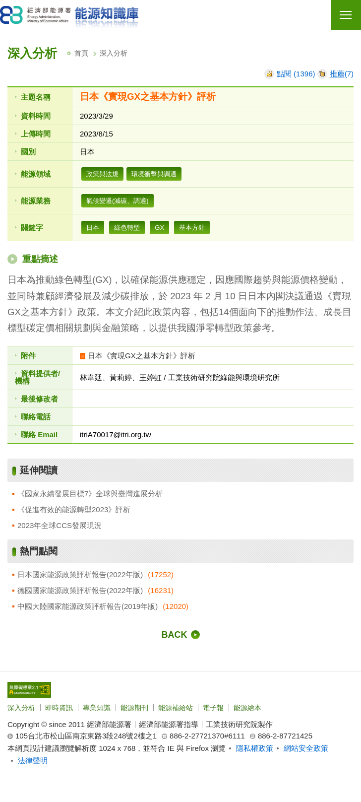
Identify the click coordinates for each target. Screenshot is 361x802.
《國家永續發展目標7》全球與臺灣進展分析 (90, 493)
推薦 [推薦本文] (337, 73)
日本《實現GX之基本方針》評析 (141, 355)
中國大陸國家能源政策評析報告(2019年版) (87, 606)
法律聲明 (33, 760)
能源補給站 (175, 708)
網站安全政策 (306, 748)
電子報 (213, 708)
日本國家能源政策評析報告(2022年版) (80, 574)
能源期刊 (134, 708)
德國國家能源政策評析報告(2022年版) (80, 590)
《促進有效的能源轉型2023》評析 (73, 509)
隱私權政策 (254, 748)
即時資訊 (59, 708)
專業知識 (97, 708)
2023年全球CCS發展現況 (59, 525)
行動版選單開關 (346, 16)
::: (10, 41)
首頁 (81, 53)
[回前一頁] (181, 635)
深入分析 (21, 708)
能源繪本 (247, 708)
